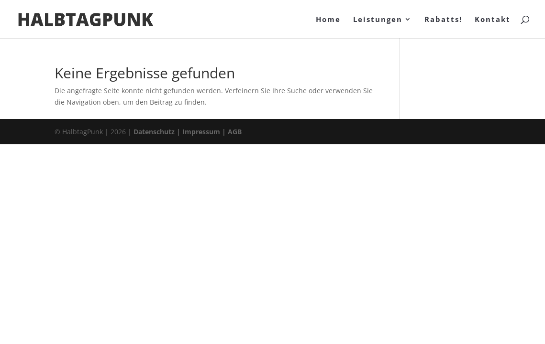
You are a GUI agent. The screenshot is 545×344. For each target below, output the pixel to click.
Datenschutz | (157, 131)
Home (328, 20)
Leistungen (377, 20)
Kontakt (493, 20)
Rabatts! (443, 20)
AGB (235, 131)
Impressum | (205, 131)
